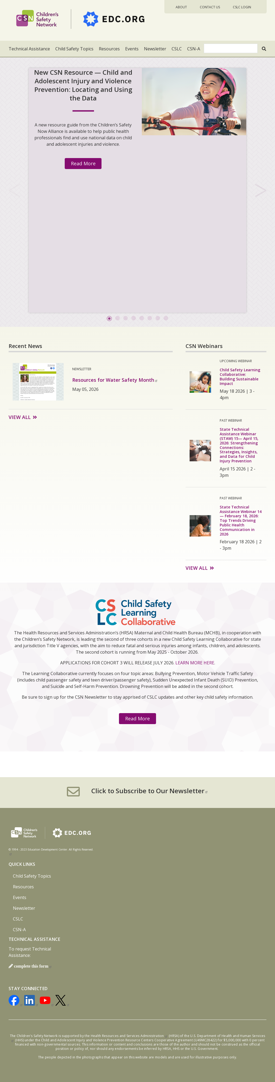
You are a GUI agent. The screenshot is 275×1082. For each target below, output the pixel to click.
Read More (83, 163)
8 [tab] (165, 318)
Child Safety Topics (74, 49)
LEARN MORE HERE (194, 663)
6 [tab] (149, 318)
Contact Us (210, 7)
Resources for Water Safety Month (115, 380)
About (181, 7)
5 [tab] (141, 318)
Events (132, 49)
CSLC (177, 49)
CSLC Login (242, 7)
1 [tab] (109, 318)
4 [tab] (133, 318)
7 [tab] (157, 318)
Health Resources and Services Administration (129, 1036)
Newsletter (155, 49)
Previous (14, 189)
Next (260, 189)
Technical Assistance (29, 49)
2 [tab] (117, 318)
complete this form (33, 966)
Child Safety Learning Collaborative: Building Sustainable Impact (240, 376)
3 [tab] (125, 318)
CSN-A (193, 49)
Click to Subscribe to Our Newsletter (149, 791)
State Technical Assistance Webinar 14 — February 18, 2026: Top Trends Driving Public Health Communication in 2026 (241, 520)
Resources (109, 49)
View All (20, 417)
